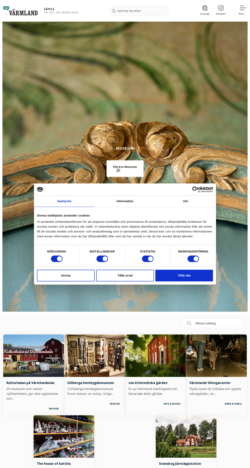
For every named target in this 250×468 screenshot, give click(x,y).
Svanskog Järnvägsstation (180, 463)
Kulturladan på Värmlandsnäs (31, 383)
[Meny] (243, 11)
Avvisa (66, 275)
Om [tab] (185, 201)
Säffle (49, 9)
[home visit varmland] (20, 10)
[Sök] (114, 11)
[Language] (205, 11)
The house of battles (54, 463)
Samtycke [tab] (64, 201)
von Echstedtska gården (147, 383)
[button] (125, 169)
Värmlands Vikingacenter (210, 383)
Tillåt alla (184, 275)
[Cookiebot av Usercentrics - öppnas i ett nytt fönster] (195, 189)
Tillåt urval (125, 275)
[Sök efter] (139, 11)
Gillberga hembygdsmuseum (91, 383)
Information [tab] (125, 201)
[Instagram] (221, 11)
